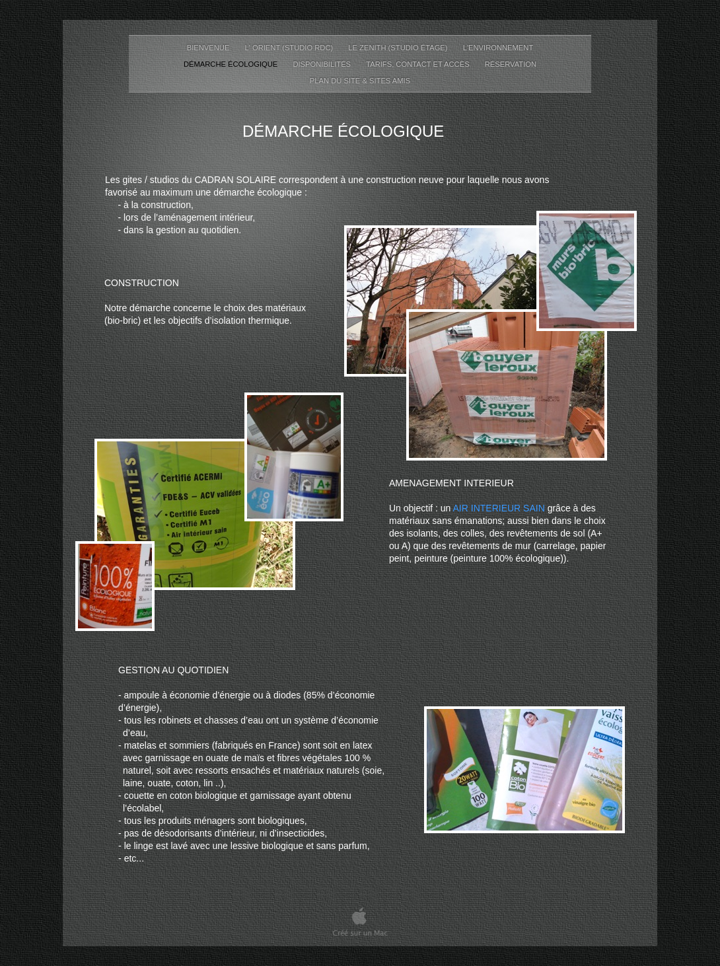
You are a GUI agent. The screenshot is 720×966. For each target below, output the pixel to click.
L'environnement (498, 48)
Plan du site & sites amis (360, 81)
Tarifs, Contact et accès (419, 64)
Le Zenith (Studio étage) (398, 48)
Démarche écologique (231, 64)
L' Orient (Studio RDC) (290, 48)
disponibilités (323, 64)
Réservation (510, 64)
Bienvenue (209, 48)
